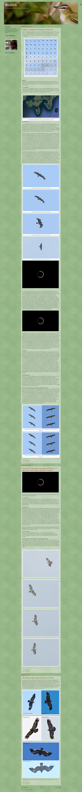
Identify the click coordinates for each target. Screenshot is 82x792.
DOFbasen (34, 779)
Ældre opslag (58, 787)
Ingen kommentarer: (26, 460)
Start (41, 787)
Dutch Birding (55, 779)
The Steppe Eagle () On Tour (38, 678)
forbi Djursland (31, 390)
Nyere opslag (24, 787)
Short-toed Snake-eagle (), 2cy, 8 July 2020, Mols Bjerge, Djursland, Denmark (39, 469)
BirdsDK (11, 5)
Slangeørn (27, 671)
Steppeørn (27, 461)
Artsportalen (44, 779)
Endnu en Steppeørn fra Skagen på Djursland (37, 29)
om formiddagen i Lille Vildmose (38, 391)
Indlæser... (7, 37)
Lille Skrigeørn (36, 155)
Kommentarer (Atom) (28, 789)
